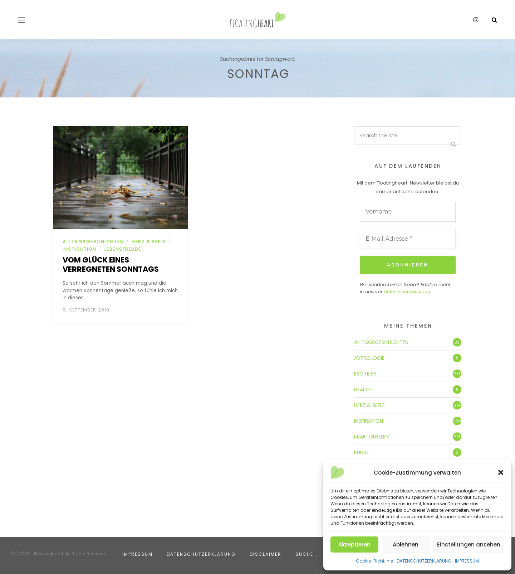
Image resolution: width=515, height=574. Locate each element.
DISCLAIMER (265, 554)
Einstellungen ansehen (468, 544)
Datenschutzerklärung (407, 292)
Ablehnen (405, 544)
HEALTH (363, 389)
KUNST (361, 452)
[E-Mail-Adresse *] (408, 239)
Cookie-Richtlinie (374, 561)
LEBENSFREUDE (122, 249)
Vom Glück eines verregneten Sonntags (111, 264)
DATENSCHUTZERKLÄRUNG (424, 561)
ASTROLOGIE (369, 358)
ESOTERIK (365, 373)
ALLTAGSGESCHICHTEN (93, 242)
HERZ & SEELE (149, 242)
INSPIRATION (80, 249)
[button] (500, 472)
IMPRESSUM (467, 561)
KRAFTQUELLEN (371, 436)
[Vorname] (408, 212)
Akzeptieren (354, 544)
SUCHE (304, 554)
